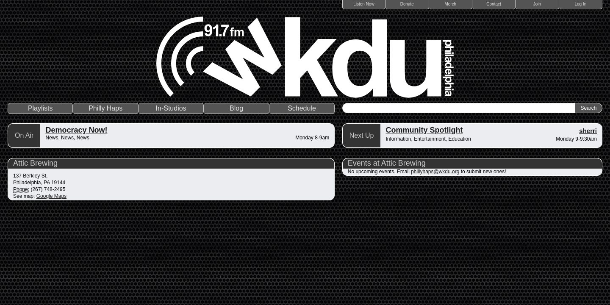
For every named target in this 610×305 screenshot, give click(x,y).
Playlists (40, 108)
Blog (236, 108)
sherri (588, 130)
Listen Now (363, 4)
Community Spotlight (424, 130)
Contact (493, 4)
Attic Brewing (35, 163)
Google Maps (51, 196)
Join (537, 4)
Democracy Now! (76, 130)
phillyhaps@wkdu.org (435, 172)
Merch (450, 4)
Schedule (302, 108)
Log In (580, 4)
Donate (407, 4)
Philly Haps (105, 108)
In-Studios (171, 108)
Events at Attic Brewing (387, 163)
